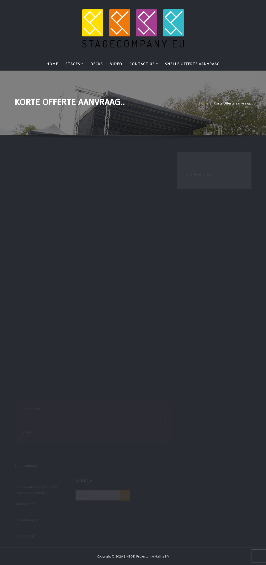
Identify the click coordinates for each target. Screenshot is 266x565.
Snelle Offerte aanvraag (192, 64)
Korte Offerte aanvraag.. (232, 103)
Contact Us (143, 64)
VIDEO (116, 64)
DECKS (96, 64)
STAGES (74, 64)
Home (52, 64)
